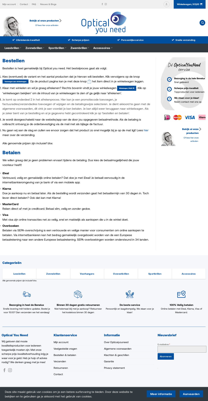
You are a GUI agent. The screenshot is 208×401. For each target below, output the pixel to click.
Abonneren (166, 356)
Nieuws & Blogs (48, 4)
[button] (166, 4)
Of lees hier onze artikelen (47, 25)
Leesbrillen (13, 48)
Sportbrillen (57, 48)
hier (146, 130)
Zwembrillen (80, 48)
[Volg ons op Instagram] (106, 4)
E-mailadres (164, 344)
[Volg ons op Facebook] (102, 4)
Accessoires (102, 48)
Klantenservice (65, 335)
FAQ (34, 4)
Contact (24, 4)
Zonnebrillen (35, 48)
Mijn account (9, 4)
